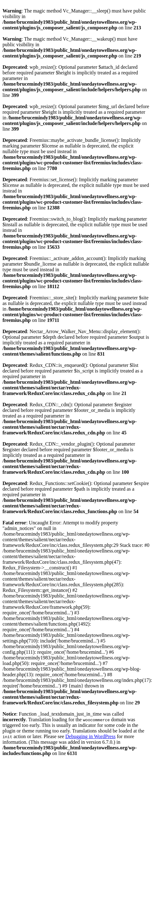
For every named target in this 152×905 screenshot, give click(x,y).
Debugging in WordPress (90, 736)
